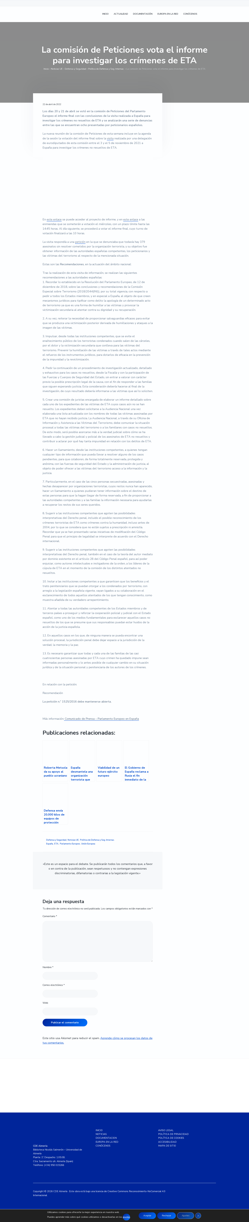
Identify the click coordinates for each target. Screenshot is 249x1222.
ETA (56, 843)
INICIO (99, 1130)
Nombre (48, 967)
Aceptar (147, 1215)
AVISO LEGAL (166, 1130)
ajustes (126, 1217)
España (49, 843)
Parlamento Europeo (70, 843)
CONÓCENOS (103, 1145)
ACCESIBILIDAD (167, 1141)
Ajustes (186, 1215)
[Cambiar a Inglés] (212, 14)
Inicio (46, 68)
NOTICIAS (101, 1134)
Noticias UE (57, 68)
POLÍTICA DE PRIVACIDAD (173, 1134)
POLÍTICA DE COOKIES (171, 1138)
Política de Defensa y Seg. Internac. (106, 68)
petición (80, 242)
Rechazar (166, 1215)
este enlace (54, 219)
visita (110, 138)
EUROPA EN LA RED (107, 1141)
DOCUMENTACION (106, 1138)
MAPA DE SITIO (167, 1145)
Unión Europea (88, 843)
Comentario (50, 916)
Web (45, 1003)
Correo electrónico (54, 985)
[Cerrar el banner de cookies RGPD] (199, 1216)
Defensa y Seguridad (75, 68)
